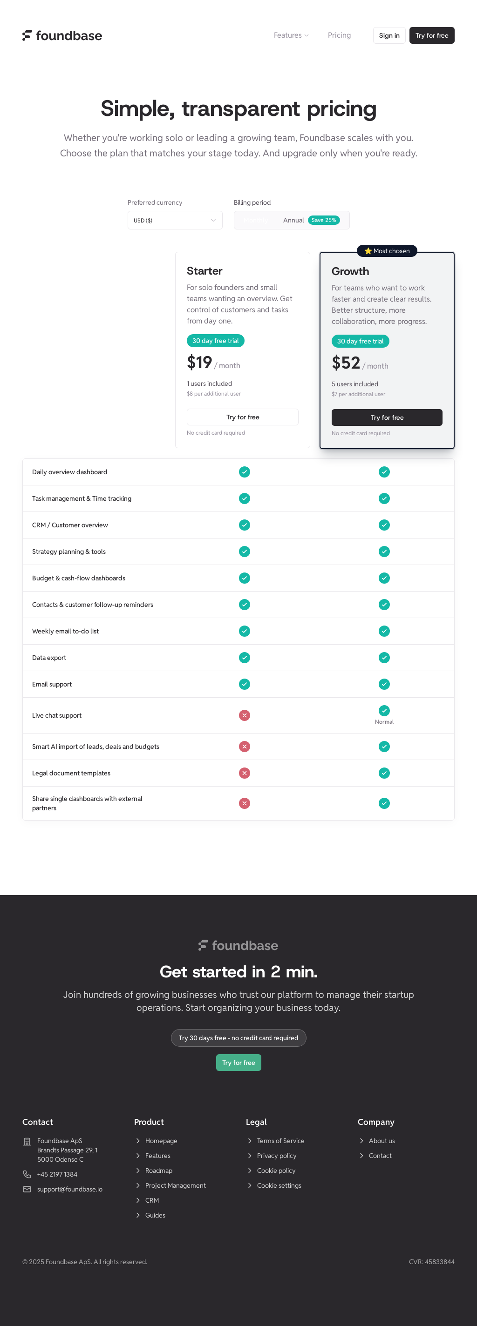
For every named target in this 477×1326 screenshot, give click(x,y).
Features (291, 35)
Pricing (339, 35)
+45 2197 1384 (57, 1174)
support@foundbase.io (69, 1189)
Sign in (389, 35)
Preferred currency (155, 202)
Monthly (256, 220)
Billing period (252, 202)
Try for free (432, 35)
